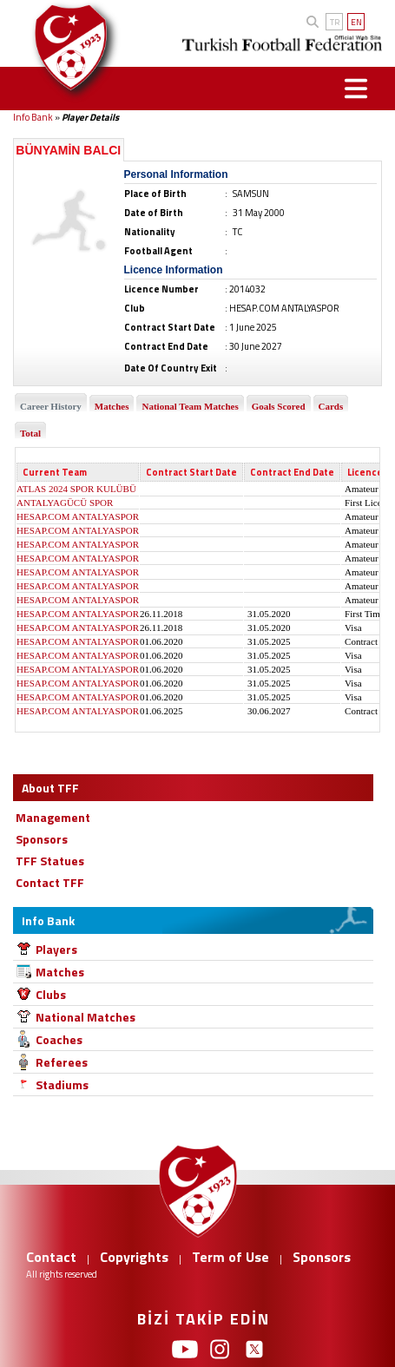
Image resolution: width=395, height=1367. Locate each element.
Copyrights (134, 1256)
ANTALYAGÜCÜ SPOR (64, 502)
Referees (62, 1062)
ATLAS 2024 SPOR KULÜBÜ (76, 488)
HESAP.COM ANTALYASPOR (77, 516)
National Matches (85, 1017)
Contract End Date (292, 472)
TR (334, 22)
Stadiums (62, 1084)
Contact (51, 1256)
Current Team (55, 472)
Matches (60, 972)
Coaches (59, 1039)
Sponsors (322, 1256)
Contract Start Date (191, 472)
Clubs (51, 994)
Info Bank (33, 117)
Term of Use (230, 1256)
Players (56, 949)
